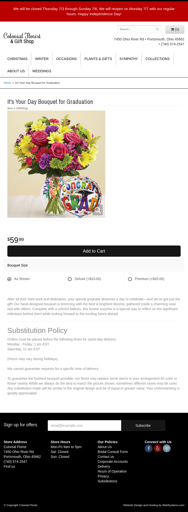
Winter (41, 59)
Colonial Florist (23, 38)
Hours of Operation (112, 471)
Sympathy (129, 59)
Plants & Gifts (98, 59)
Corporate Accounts (113, 461)
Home (7, 82)
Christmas (17, 59)
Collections (157, 59)
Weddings (41, 71)
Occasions (66, 59)
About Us (16, 71)
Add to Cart (94, 251)
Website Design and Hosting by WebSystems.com (153, 505)
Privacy (103, 476)
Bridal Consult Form (113, 452)
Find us (9, 466)
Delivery (104, 466)
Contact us (106, 457)
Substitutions (107, 481)
